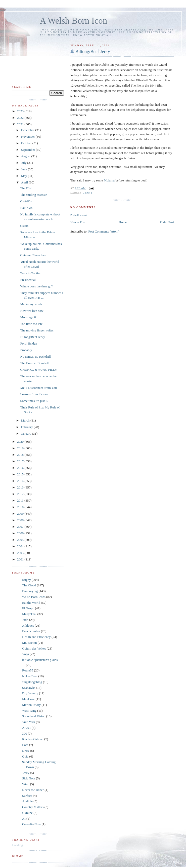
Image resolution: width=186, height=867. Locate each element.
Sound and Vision (33, 716)
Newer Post (77, 222)
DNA (25, 750)
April (25, 182)
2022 (20, 118)
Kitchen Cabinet (32, 739)
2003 (20, 553)
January (26, 433)
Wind (25, 784)
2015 (20, 474)
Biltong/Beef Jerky (92, 51)
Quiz (25, 756)
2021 (20, 124)
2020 (20, 441)
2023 (20, 111)
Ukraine (27, 813)
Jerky (88, 192)
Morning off (28, 317)
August (26, 156)
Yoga (25, 654)
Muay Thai (29, 614)
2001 (20, 559)
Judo (25, 620)
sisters (24, 226)
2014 (20, 481)
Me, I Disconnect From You (38, 388)
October (26, 143)
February (27, 427)
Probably (26, 350)
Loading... (18, 845)
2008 (20, 520)
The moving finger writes (37, 330)
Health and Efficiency (36, 637)
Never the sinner (33, 790)
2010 (20, 507)
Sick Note (28, 778)
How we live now (31, 311)
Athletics (28, 625)
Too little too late (31, 324)
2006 (20, 533)
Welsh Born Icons (33, 597)
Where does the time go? (36, 286)
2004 (20, 546)
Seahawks (28, 688)
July (24, 163)
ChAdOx (26, 201)
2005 (20, 540)
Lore (25, 745)
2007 (20, 527)
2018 (20, 455)
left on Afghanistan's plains (40, 660)
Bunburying (30, 591)
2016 (20, 468)
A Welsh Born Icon (73, 21)
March (25, 420)
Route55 (27, 670)
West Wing (29, 710)
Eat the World (31, 603)
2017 (20, 461)
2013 (20, 487)
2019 (20, 448)
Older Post (167, 222)
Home (123, 222)
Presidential (27, 280)
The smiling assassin (33, 195)
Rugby (26, 580)
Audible (27, 801)
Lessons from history (34, 394)
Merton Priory (31, 705)
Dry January (30, 693)
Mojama (110, 180)
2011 (20, 500)
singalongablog (32, 682)
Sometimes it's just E (34, 401)
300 (24, 733)
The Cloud (29, 585)
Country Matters (33, 807)
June (24, 169)
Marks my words (31, 304)
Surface (27, 796)
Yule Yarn (28, 722)
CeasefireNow (31, 824)
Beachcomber (31, 631)
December (28, 130)
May (24, 176)
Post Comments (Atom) (103, 231)
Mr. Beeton (29, 643)
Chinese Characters (32, 255)
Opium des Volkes (34, 648)
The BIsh (26, 188)
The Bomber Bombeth (34, 363)
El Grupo (28, 608)
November (28, 136)
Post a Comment (78, 215)
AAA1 (26, 728)
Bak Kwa (26, 208)
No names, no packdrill (35, 356)
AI (24, 818)
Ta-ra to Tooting (30, 273)
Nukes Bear (29, 676)
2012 (20, 494)
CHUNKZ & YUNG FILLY (38, 369)
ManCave (28, 699)
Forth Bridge (28, 343)
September (28, 150)
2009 (20, 513)
